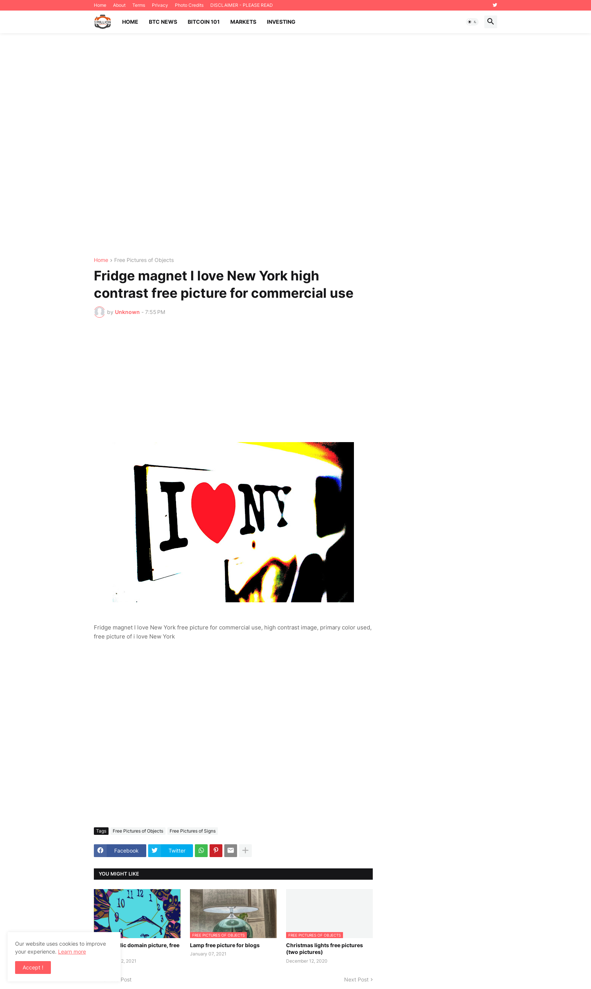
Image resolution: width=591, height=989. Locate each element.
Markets (243, 21)
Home (100, 5)
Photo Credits (189, 5)
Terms (138, 5)
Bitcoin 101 (204, 21)
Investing (281, 21)
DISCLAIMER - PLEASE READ (241, 5)
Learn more (72, 951)
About (119, 5)
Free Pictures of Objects (144, 260)
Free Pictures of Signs (193, 831)
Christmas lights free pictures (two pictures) (324, 948)
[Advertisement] (295, 145)
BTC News (163, 21)
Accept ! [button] (33, 967)
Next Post (356, 979)
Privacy (160, 5)
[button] (472, 22)
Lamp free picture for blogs (225, 945)
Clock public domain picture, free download (136, 948)
